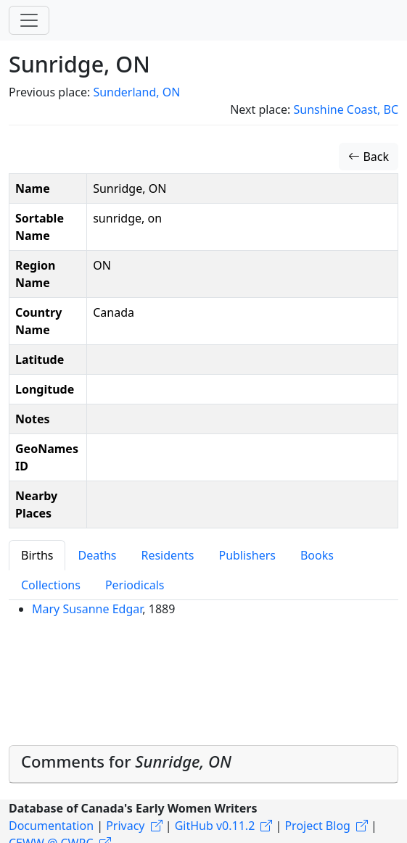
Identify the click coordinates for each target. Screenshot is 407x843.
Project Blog (317, 826)
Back (368, 157)
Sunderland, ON (136, 92)
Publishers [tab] (247, 555)
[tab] (203, 764)
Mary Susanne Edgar (87, 609)
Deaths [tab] (97, 555)
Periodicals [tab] (135, 585)
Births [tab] (37, 555)
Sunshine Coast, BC (346, 109)
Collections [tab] (51, 585)
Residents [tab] (167, 555)
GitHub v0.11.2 (215, 826)
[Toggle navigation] (29, 20)
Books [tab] (317, 555)
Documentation (51, 826)
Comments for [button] (126, 761)
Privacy (125, 826)
